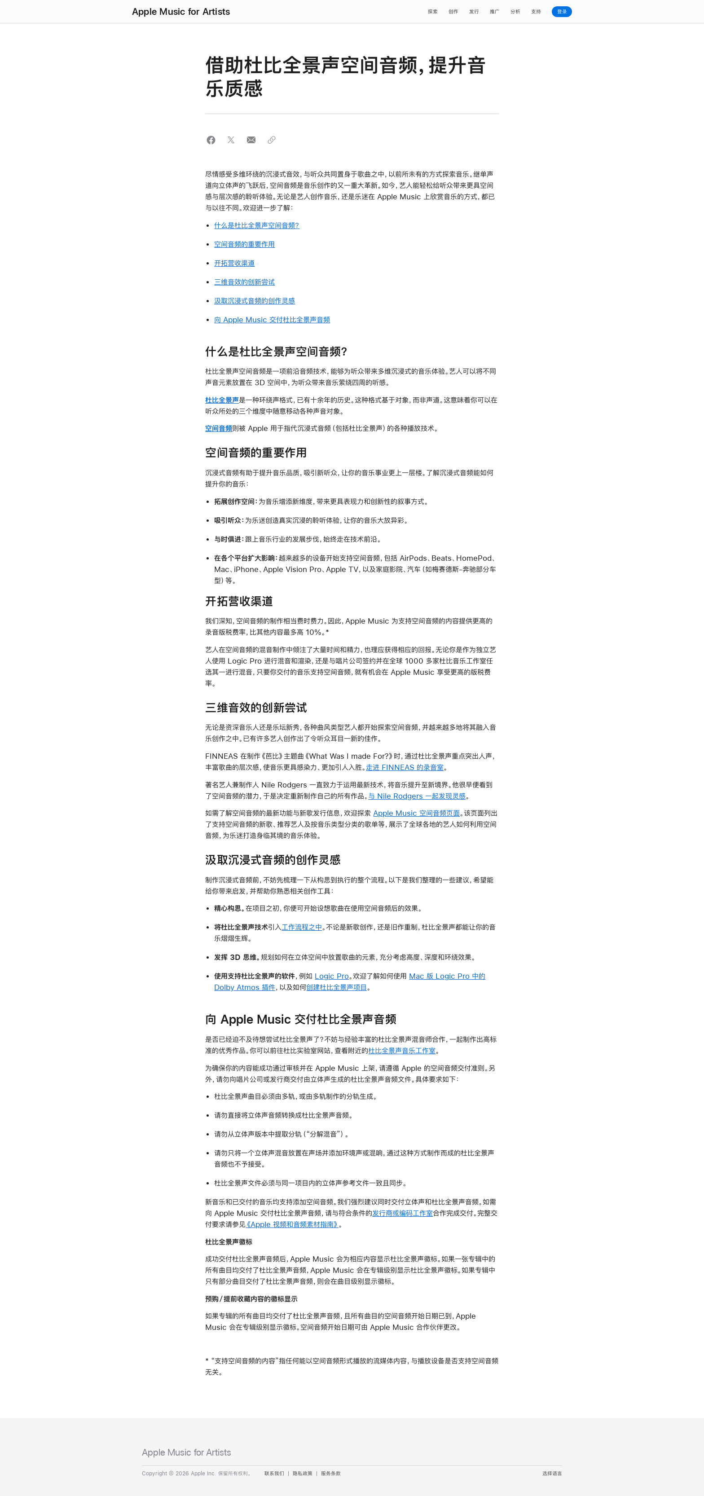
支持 (536, 11)
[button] (210, 139)
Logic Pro (332, 976)
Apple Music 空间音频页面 (416, 813)
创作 (453, 11)
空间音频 (218, 428)
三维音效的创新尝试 (244, 282)
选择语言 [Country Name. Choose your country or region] (552, 1473)
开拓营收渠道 (234, 263)
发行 (474, 11)
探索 (433, 11)
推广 (495, 11)
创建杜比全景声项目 (336, 987)
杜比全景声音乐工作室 (402, 1050)
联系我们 (274, 1473)
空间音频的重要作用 (244, 244)
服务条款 (331, 1473)
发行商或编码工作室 (402, 1213)
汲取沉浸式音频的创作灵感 (254, 300)
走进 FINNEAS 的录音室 (405, 767)
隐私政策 (302, 1473)
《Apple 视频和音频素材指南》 (292, 1224)
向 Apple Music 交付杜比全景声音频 (272, 319)
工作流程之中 (302, 927)
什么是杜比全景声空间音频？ (256, 225)
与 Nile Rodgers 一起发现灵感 (417, 796)
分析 (515, 11)
